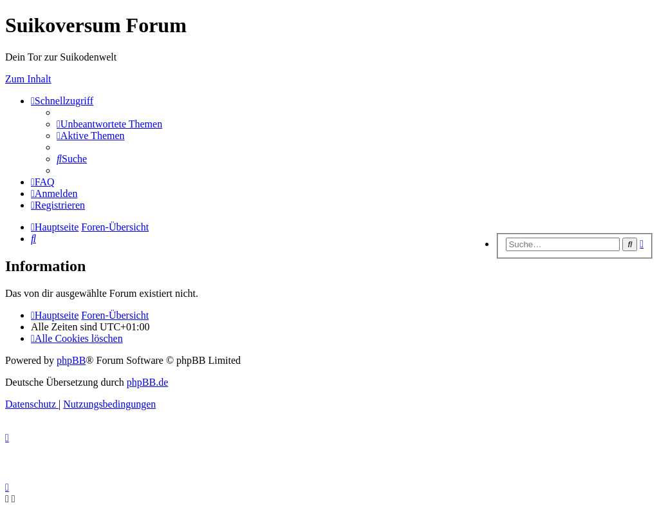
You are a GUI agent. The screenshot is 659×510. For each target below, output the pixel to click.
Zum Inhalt (28, 78)
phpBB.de (147, 382)
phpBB (71, 360)
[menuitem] (109, 123)
